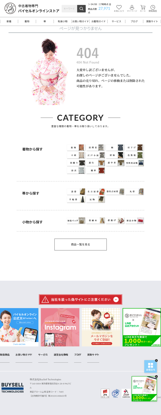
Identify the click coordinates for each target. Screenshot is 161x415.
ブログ (134, 21)
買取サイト (152, 21)
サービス (116, 21)
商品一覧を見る (80, 244)
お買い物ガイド (80, 21)
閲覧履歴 (153, 8)
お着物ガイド (98, 21)
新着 (9, 21)
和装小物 (62, 21)
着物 (27, 21)
